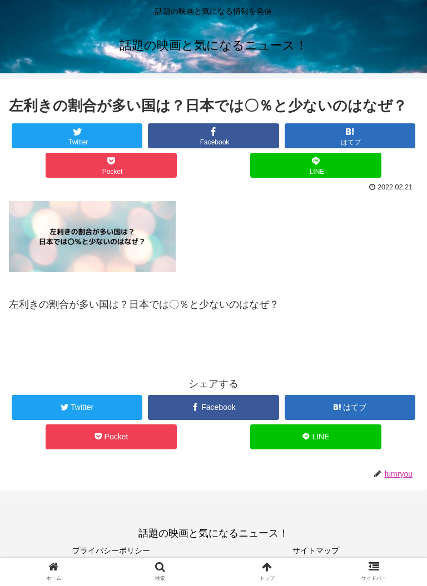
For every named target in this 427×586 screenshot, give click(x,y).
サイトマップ (315, 550)
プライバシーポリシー (111, 550)
